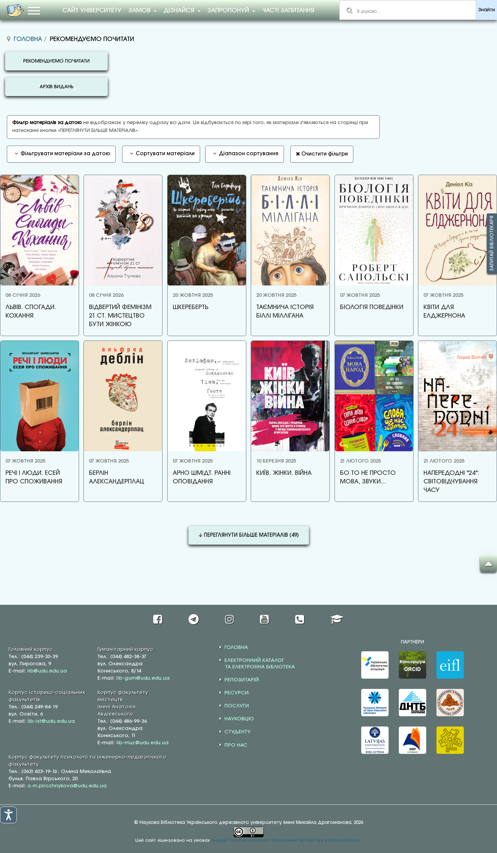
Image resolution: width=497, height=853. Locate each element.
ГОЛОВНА (236, 646)
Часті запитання (288, 10)
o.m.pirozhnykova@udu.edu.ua (67, 784)
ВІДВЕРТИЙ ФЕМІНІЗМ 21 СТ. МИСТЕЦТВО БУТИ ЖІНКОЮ (120, 316)
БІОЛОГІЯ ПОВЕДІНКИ (370, 307)
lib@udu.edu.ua (47, 669)
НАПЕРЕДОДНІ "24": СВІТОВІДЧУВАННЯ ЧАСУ (449, 481)
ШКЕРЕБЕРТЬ (189, 307)
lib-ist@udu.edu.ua (51, 720)
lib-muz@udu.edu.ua (142, 741)
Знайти (486, 10)
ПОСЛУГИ (236, 705)
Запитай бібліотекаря (492, 243)
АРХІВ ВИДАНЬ (57, 87)
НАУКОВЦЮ (239, 718)
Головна (28, 39)
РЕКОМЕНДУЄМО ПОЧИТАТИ (56, 61)
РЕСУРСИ (236, 692)
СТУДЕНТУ (237, 731)
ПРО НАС (235, 744)
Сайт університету (91, 10)
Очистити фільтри (322, 154)
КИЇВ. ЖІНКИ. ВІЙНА (282, 472)
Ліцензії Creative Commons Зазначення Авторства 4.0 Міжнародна (286, 839)
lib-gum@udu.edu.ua (143, 677)
